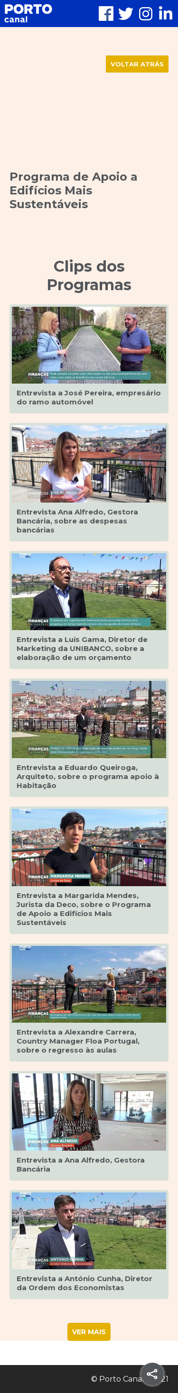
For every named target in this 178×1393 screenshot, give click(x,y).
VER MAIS (89, 1332)
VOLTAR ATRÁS (137, 64)
